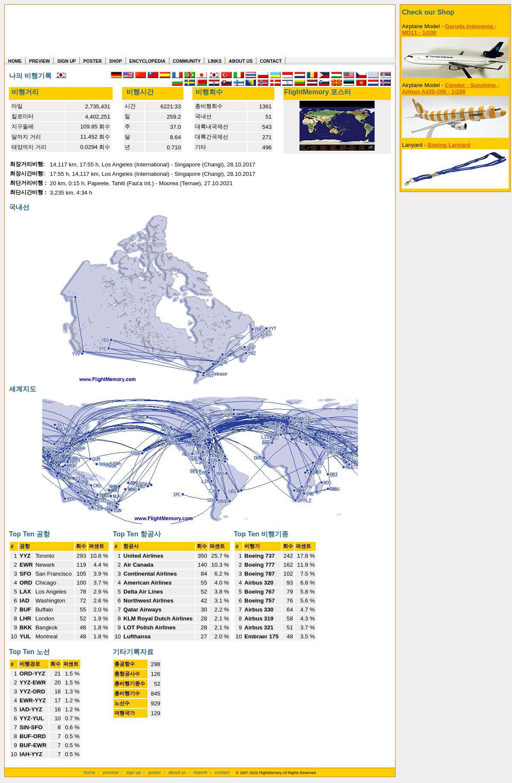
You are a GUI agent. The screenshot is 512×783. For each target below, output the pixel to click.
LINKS (214, 61)
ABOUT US (241, 61)
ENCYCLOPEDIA (147, 61)
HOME (15, 61)
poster (154, 772)
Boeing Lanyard (449, 145)
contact (222, 772)
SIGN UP (66, 61)
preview (111, 772)
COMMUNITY (187, 61)
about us (177, 772)
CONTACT (271, 61)
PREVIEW (39, 61)
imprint (200, 772)
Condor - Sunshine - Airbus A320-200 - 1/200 (450, 88)
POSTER (92, 61)
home (90, 772)
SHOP (115, 61)
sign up (133, 772)
